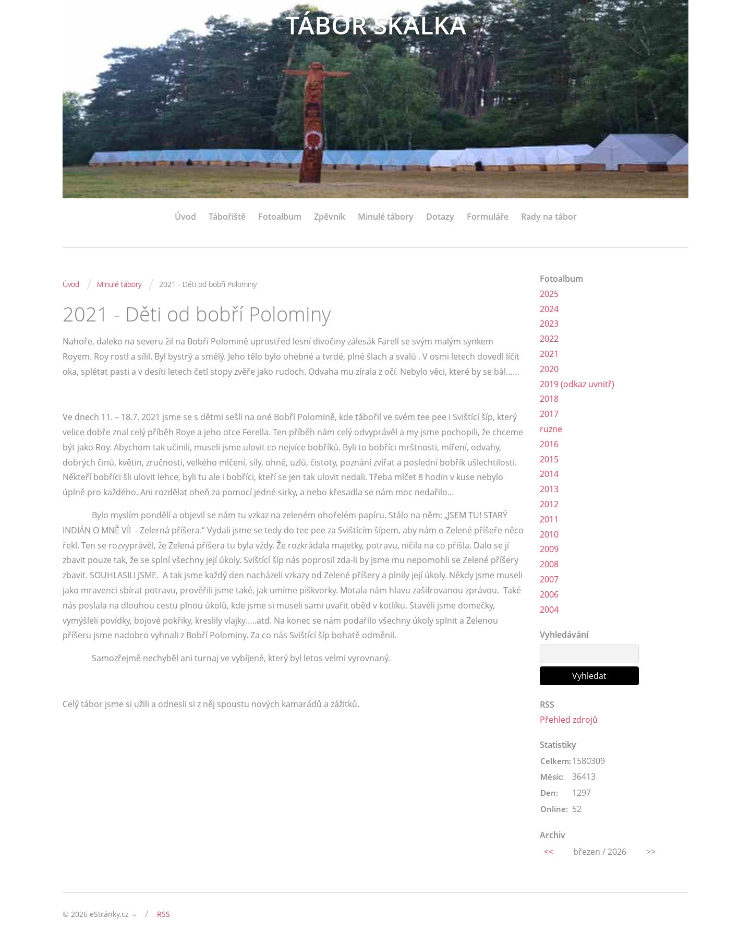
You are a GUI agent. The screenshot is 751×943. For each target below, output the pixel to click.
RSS (163, 914)
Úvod (185, 216)
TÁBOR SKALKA (375, 25)
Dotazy (440, 216)
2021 (549, 354)
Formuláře (487, 216)
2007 (549, 579)
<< (548, 851)
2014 (549, 474)
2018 (549, 398)
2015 (549, 459)
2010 (549, 534)
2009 (549, 549)
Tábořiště (227, 216)
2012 (549, 504)
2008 (549, 564)
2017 (549, 414)
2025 (549, 294)
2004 (549, 609)
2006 (549, 594)
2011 (549, 519)
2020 (549, 369)
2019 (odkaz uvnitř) (577, 384)
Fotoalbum (279, 216)
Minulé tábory (386, 216)
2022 (549, 338)
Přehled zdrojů (569, 719)
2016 (549, 444)
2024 (549, 309)
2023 (549, 323)
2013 (549, 489)
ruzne (551, 429)
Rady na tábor (549, 216)
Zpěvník (329, 216)
